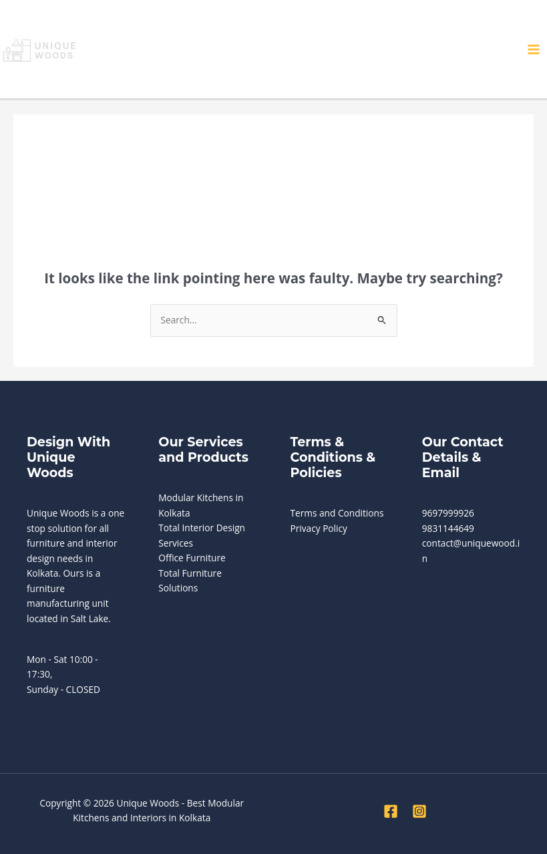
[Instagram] (419, 811)
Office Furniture (191, 557)
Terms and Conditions (337, 513)
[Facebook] (390, 811)
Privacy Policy (319, 528)
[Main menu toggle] (534, 49)
